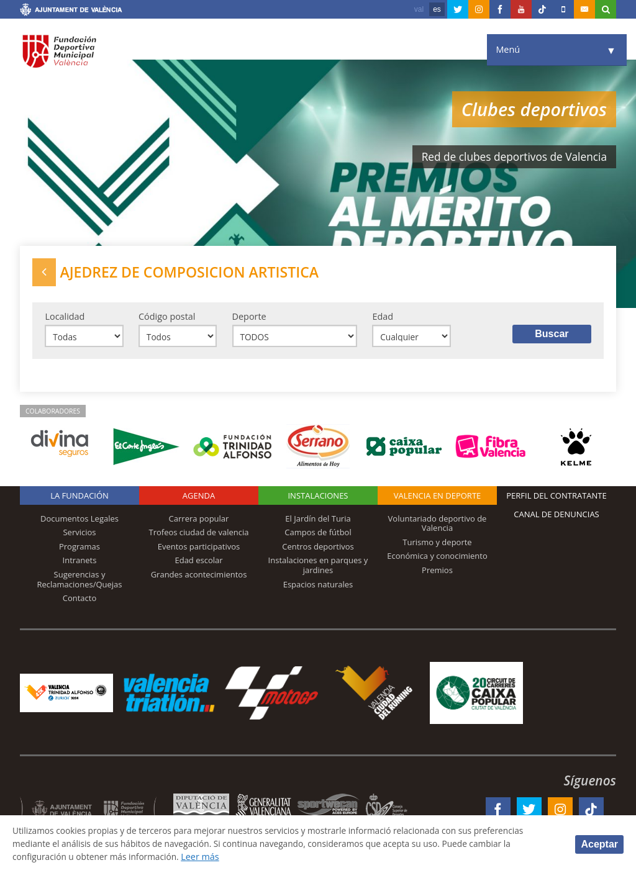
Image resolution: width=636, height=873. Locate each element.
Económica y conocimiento (437, 559)
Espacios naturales (318, 587)
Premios (437, 573)
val (419, 9)
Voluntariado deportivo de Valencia (437, 526)
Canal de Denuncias (556, 517)
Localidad (64, 318)
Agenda (199, 498)
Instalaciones (318, 498)
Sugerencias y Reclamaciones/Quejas (79, 582)
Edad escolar (198, 563)
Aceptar (599, 843)
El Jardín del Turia (317, 521)
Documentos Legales (79, 521)
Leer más (208, 856)
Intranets (80, 563)
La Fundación (79, 498)
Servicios (79, 535)
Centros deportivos (318, 549)
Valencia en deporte (437, 498)
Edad (382, 318)
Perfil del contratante (556, 498)
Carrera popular (199, 521)
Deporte (249, 318)
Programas (79, 549)
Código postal (167, 318)
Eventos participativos (199, 549)
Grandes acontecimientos (199, 577)
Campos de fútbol (317, 535)
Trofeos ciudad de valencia (199, 535)
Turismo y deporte (436, 545)
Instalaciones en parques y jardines (318, 568)
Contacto (80, 601)
